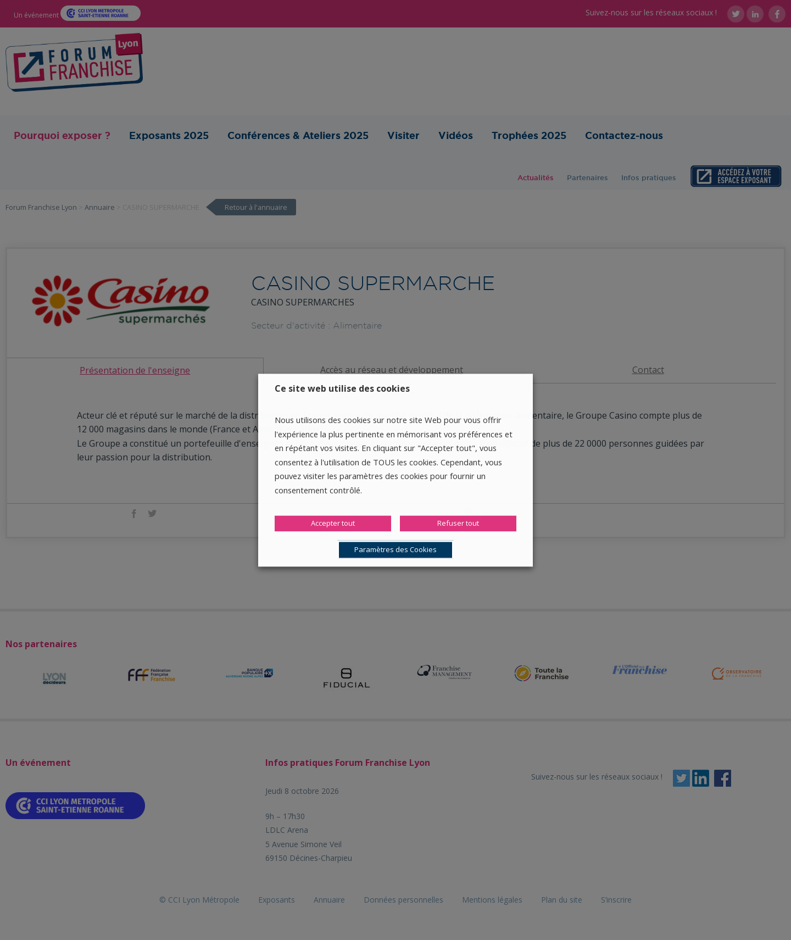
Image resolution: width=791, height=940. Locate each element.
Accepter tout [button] (333, 523)
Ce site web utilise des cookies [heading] (342, 388)
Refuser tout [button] (458, 523)
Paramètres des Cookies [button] (395, 549)
